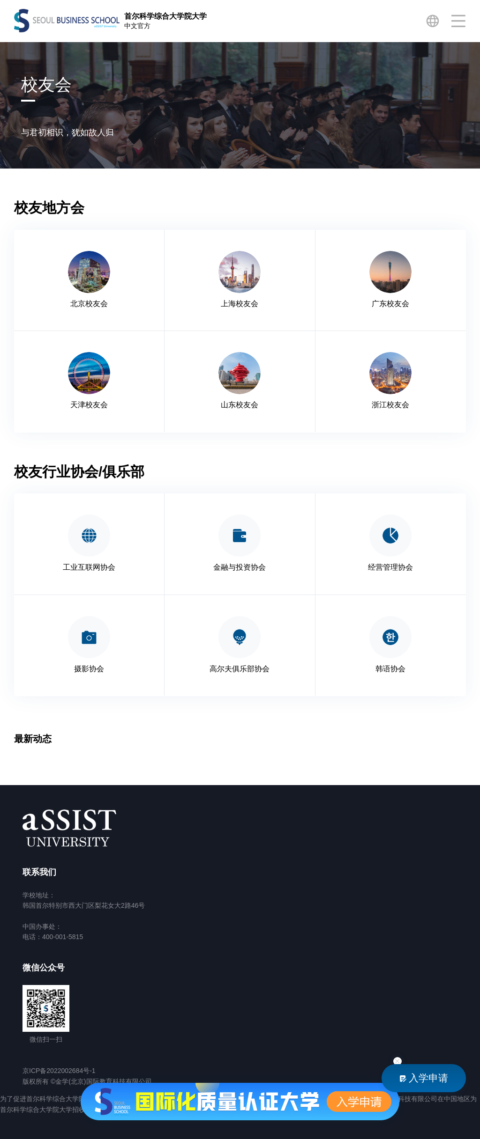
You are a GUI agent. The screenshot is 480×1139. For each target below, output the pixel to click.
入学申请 (424, 1078)
